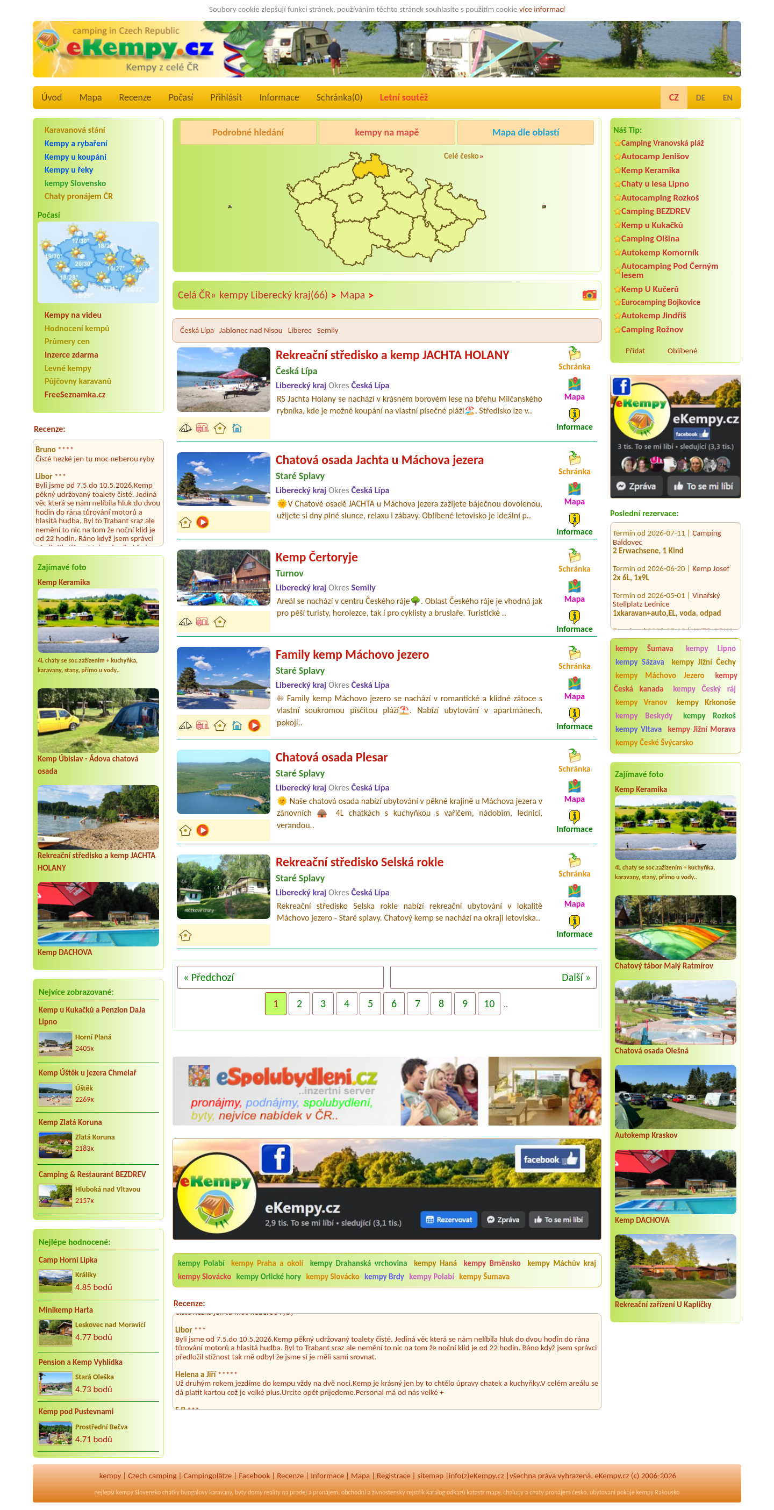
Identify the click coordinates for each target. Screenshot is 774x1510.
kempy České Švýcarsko (654, 742)
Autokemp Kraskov (646, 1135)
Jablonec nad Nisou (250, 330)
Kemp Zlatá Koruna (70, 1122)
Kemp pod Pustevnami (76, 1411)
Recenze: (50, 429)
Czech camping (152, 1475)
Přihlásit (226, 97)
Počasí (181, 97)
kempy (110, 1475)
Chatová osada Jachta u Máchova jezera (380, 459)
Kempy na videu (73, 315)
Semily (328, 330)
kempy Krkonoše (706, 702)
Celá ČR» (197, 294)
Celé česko (461, 156)
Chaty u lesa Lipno (655, 183)
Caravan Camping (211, 160)
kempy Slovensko (75, 183)
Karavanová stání (75, 130)
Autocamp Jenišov (655, 156)
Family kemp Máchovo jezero (352, 654)
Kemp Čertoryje (317, 557)
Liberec (300, 330)
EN (728, 97)
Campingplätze (207, 1475)
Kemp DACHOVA (65, 952)
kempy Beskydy (643, 716)
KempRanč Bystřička (529, 160)
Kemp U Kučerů (650, 289)
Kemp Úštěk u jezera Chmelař (88, 1073)
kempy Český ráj (704, 689)
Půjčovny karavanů (78, 381)
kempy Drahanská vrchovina (358, 1263)
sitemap (430, 1475)
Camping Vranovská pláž (662, 143)
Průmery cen (67, 341)
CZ (674, 97)
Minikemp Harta (66, 1310)
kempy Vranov (641, 702)
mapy (493, 1492)
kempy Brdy (384, 1276)
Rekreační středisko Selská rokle (359, 862)
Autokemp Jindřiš (653, 315)
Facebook (254, 1475)
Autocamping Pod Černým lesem (670, 270)
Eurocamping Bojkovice (660, 302)
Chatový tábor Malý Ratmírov (664, 966)
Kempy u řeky (69, 170)
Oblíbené (682, 350)
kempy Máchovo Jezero (660, 675)
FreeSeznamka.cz (75, 394)
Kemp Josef (710, 552)
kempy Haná (435, 1263)
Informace (279, 97)
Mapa (90, 97)
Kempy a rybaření (76, 143)
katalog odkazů (445, 1492)
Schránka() (340, 97)
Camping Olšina (650, 238)
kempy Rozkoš (709, 716)
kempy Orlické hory (268, 1276)
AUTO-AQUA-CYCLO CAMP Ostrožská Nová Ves (674, 618)
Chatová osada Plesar (332, 757)
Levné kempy (68, 368)
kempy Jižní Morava (702, 729)
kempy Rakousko (657, 1492)
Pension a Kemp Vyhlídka (81, 1362)
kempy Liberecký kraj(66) (278, 295)
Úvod (51, 97)
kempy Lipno (711, 648)
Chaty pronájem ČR (79, 196)
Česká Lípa (197, 330)
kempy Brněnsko (492, 1263)
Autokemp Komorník (660, 252)
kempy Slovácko (204, 1276)
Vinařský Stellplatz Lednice (666, 583)
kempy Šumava (644, 648)
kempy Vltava (638, 729)
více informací (542, 9)
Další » (576, 977)
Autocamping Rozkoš (660, 197)
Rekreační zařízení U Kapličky (663, 1304)
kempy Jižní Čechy (703, 662)
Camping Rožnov (652, 329)
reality (272, 1492)
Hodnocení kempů (77, 328)
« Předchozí (208, 977)
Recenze (135, 97)
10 (489, 1003)
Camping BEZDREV (655, 211)
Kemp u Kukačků (652, 225)
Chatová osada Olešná (652, 1051)
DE (701, 97)
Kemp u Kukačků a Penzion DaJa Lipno (92, 1016)
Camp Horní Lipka (68, 1260)
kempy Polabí (201, 1263)
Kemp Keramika (64, 582)
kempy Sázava (639, 662)
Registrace (393, 1475)
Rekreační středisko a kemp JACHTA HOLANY (393, 354)
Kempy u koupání (75, 157)
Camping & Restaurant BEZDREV (92, 1174)
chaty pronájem (549, 1492)
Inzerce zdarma (71, 355)
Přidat (635, 350)
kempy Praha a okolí (267, 1263)
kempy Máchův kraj (561, 1263)
